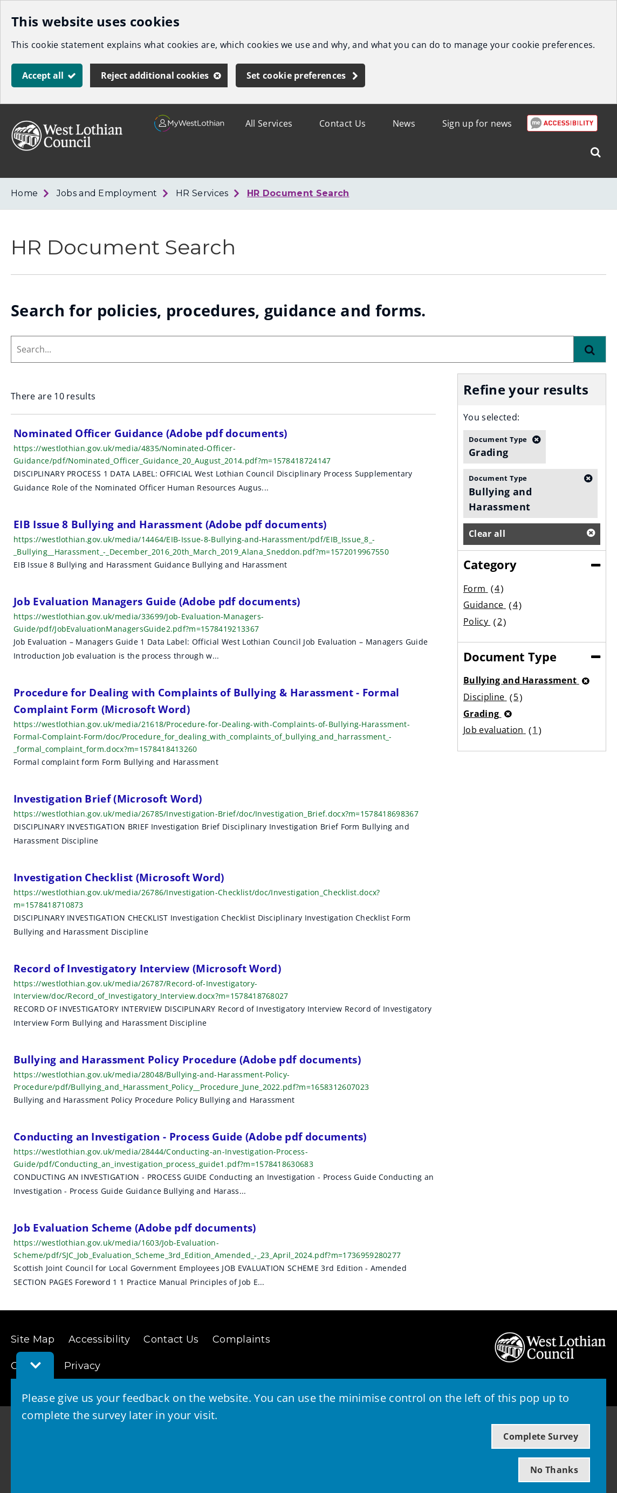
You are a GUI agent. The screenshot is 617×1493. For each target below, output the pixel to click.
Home (24, 193)
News (404, 123)
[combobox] (292, 349)
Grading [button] (498, 446)
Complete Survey (540, 1436)
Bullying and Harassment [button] (524, 493)
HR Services (202, 193)
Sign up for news (477, 123)
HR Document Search (298, 193)
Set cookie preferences (296, 75)
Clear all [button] (487, 534)
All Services (269, 123)
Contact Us (342, 123)
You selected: (491, 417)
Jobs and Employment (107, 193)
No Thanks (554, 1470)
